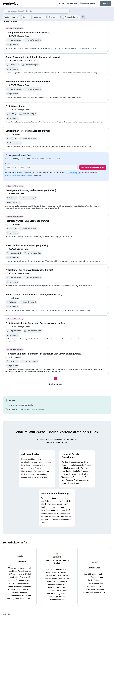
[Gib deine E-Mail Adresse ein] (41, 167)
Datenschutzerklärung (12, 175)
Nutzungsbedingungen (73, 173)
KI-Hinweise (28, 175)
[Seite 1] (55, 378)
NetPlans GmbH (94, 568)
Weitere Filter (71, 17)
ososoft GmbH (19, 562)
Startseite (6, 614)
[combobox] (36, 11)
